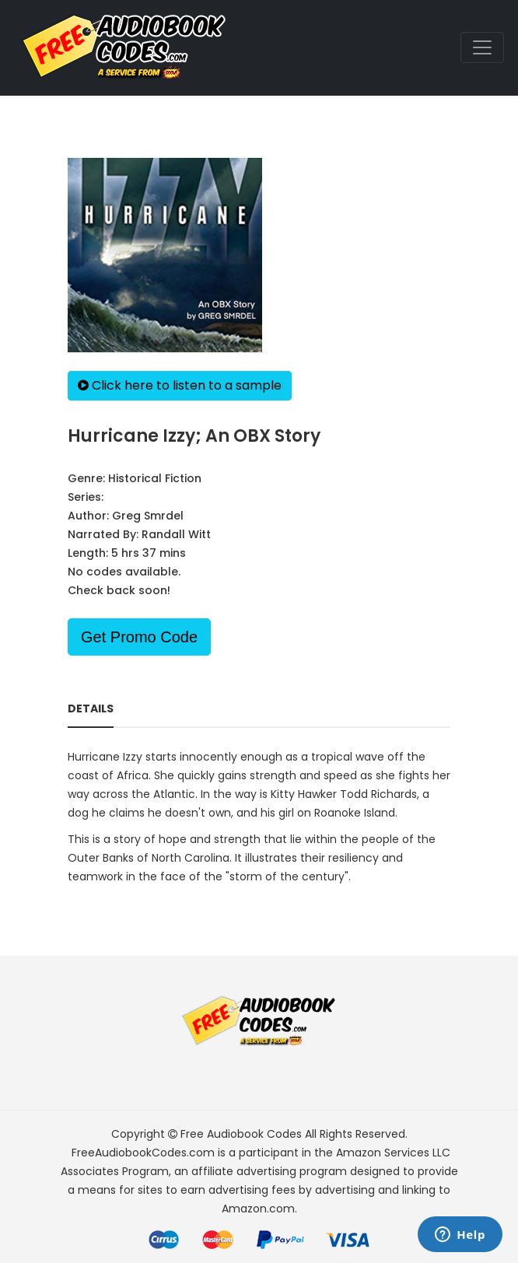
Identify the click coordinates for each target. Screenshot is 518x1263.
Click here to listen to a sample (180, 385)
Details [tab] (91, 708)
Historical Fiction (154, 478)
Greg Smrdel (148, 515)
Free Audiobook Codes (241, 1134)
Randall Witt (176, 534)
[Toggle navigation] (482, 47)
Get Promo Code (139, 636)
